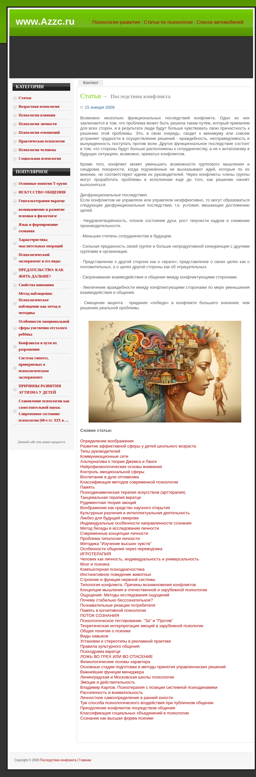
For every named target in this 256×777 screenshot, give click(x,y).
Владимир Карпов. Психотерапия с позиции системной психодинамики (149, 687)
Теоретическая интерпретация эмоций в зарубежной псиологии (141, 625)
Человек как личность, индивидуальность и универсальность (139, 559)
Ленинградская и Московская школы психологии (127, 677)
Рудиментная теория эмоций (108, 502)
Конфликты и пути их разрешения (38, 346)
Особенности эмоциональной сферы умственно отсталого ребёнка (44, 328)
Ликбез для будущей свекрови (109, 518)
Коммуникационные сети (104, 456)
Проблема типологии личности (110, 538)
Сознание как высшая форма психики (116, 718)
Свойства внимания (36, 285)
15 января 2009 (100, 107)
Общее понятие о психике (105, 630)
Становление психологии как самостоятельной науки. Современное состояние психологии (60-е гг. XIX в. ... (44, 411)
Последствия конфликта (58, 760)
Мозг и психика (94, 564)
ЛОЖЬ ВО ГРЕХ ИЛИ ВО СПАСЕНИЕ (116, 656)
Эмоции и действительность (107, 682)
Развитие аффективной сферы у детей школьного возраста (138, 446)
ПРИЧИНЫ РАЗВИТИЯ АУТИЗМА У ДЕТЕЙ (40, 389)
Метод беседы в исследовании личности (119, 528)
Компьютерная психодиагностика (112, 569)
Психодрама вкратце (100, 651)
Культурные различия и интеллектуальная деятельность (135, 512)
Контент (90, 82)
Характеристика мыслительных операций (41, 242)
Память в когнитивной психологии (113, 610)
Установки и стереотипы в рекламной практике (125, 641)
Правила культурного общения (110, 646)
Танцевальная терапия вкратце (110, 497)
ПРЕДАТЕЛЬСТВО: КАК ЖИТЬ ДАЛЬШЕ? (41, 273)
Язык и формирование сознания (38, 227)
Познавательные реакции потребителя (117, 605)
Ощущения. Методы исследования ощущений (124, 595)
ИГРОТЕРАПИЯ (95, 553)
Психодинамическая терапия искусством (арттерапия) (132, 492)
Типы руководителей (100, 451)
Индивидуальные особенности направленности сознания (136, 523)
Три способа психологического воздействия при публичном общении (146, 702)
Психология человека (37, 150)
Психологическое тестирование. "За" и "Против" (126, 620)
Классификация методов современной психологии (129, 482)
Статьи (90, 96)
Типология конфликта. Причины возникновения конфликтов (138, 584)
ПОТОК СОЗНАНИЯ (99, 615)
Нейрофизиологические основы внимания (121, 466)
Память (87, 487)
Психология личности (38, 124)
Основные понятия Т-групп (43, 183)
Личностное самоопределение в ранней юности (126, 697)
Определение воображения (106, 441)
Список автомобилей (220, 22)
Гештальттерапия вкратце (42, 201)
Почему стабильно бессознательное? (116, 600)
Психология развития (116, 22)
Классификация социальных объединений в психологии (134, 713)
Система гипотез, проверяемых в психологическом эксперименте (34, 368)
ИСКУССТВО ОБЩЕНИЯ (42, 192)
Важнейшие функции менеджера (112, 672)
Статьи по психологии (168, 22)
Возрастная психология (39, 106)
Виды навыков (94, 636)
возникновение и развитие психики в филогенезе (41, 212)
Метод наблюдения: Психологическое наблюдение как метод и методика (40, 303)
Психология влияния (37, 115)
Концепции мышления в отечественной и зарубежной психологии (143, 589)
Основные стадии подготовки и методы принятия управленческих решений (153, 666)
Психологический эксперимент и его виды (40, 257)
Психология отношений (39, 132)
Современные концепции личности (114, 533)
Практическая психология (42, 141)
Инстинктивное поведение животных (115, 574)
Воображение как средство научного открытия (125, 507)
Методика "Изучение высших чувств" (115, 543)
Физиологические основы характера (115, 661)
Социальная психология (40, 158)
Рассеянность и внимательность (111, 692)
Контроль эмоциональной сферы (112, 471)
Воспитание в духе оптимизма (109, 476)
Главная (85, 760)
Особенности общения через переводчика (121, 548)
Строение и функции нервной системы (117, 579)
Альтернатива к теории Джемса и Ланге (118, 461)
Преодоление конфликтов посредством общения (127, 707)
